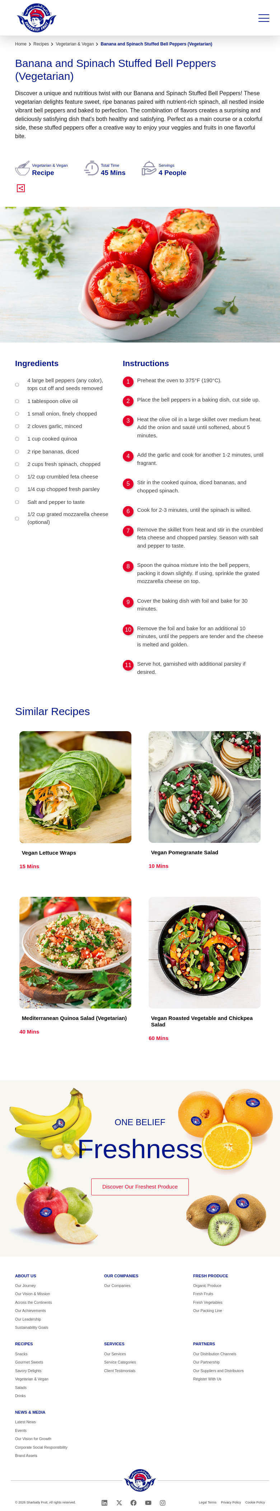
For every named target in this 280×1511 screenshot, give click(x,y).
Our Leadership (28, 1319)
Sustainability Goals (31, 1327)
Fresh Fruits (203, 1294)
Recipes (41, 44)
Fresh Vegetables (208, 1302)
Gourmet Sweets (29, 1362)
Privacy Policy (231, 1502)
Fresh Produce (210, 1276)
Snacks (21, 1354)
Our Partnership (206, 1362)
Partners (204, 1344)
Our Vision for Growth (33, 1439)
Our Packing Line (207, 1310)
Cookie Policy (255, 1502)
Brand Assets (26, 1455)
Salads (21, 1387)
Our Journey (25, 1285)
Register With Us (207, 1379)
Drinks (20, 1396)
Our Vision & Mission (32, 1294)
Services (114, 1344)
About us (25, 1276)
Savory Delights (28, 1371)
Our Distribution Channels (214, 1354)
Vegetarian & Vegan (75, 44)
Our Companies (121, 1276)
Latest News (25, 1422)
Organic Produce (207, 1285)
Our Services (115, 1354)
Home (21, 44)
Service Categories (120, 1362)
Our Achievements (30, 1310)
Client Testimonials (119, 1371)
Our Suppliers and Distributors (218, 1371)
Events (21, 1430)
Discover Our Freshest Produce (140, 1187)
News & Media (30, 1412)
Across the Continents (33, 1302)
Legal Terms (207, 1502)
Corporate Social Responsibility (41, 1447)
